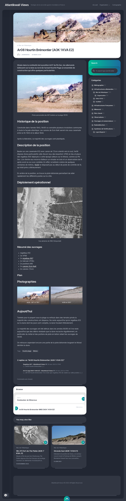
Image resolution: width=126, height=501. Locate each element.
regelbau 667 (28, 258)
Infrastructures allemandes (103, 89)
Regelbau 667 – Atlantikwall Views (34, 364)
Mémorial (97, 109)
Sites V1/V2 (99, 98)
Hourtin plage (27, 351)
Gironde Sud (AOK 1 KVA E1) (66, 451)
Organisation (104, 5)
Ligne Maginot (100, 132)
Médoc (35, 351)
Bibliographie (99, 85)
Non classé (98, 113)
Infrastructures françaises (103, 105)
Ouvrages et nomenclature (103, 121)
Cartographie (116, 5)
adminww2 (25, 54)
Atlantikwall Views (17, 5)
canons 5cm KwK (29, 266)
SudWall (98, 101)
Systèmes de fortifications (103, 129)
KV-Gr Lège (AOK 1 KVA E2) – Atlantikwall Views (38, 370)
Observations (99, 117)
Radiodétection (99, 125)
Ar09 (37, 165)
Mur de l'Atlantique (25, 45)
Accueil (95, 5)
